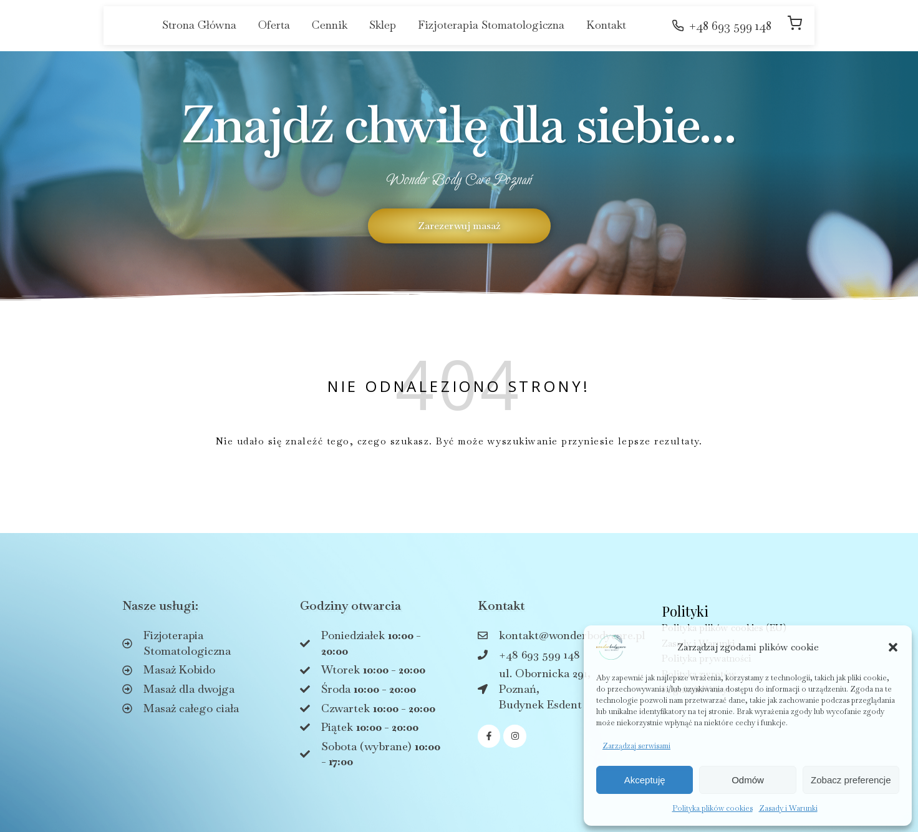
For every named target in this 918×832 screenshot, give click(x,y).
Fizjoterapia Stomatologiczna (491, 24)
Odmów (748, 780)
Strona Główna (199, 24)
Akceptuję (644, 780)
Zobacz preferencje (851, 780)
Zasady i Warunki (788, 808)
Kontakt (606, 24)
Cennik (329, 24)
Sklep (382, 24)
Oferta (274, 24)
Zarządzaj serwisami (636, 746)
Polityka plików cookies (712, 808)
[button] (893, 647)
